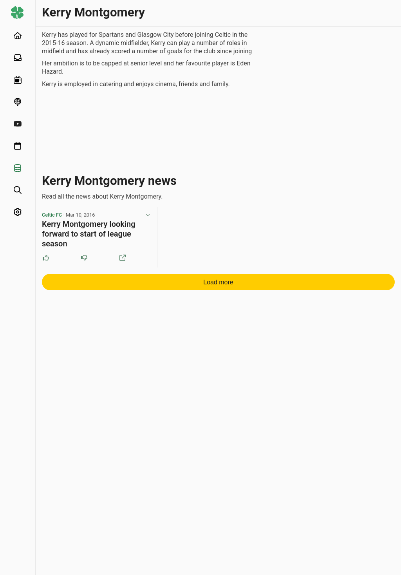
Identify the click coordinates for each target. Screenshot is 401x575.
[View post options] (148, 215)
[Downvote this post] (84, 257)
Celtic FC (52, 215)
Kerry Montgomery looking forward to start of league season (88, 233)
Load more (218, 282)
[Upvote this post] (46, 257)
